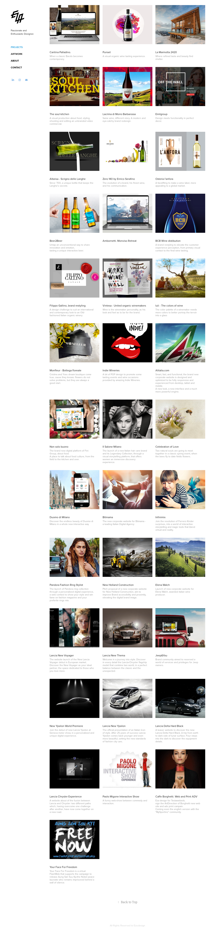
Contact (16, 67)
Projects (17, 47)
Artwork (16, 54)
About (15, 60)
